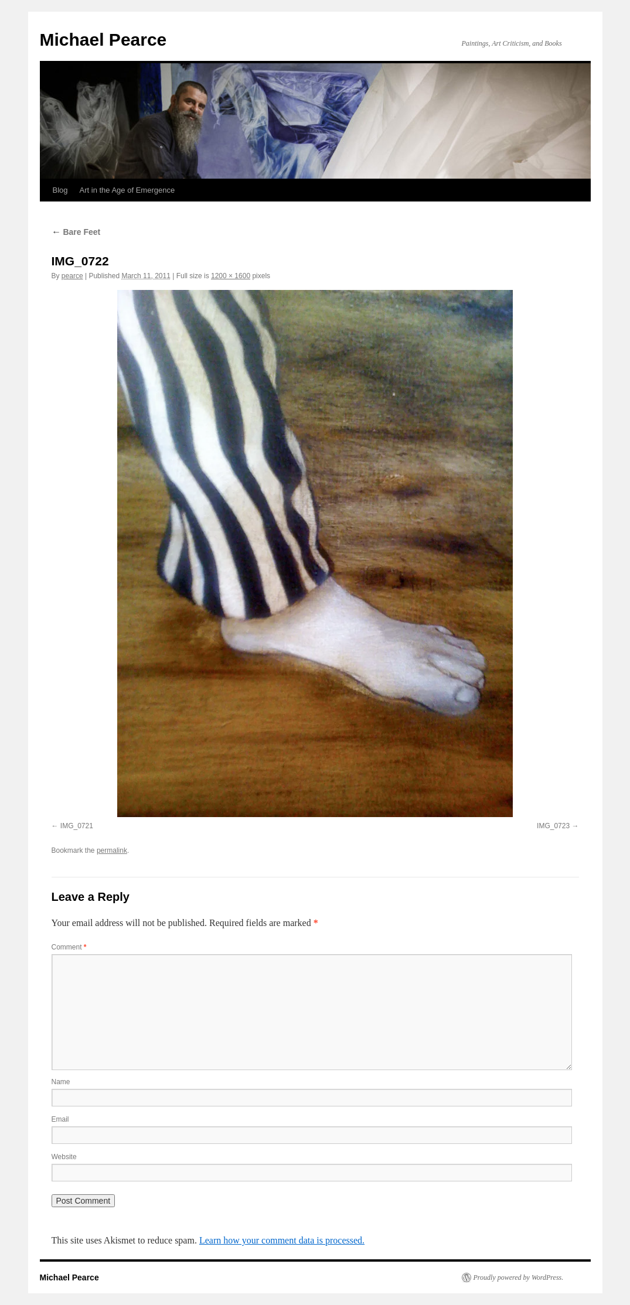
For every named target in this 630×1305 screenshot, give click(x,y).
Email (60, 1119)
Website (64, 1157)
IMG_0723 (553, 826)
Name (61, 1082)
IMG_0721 (76, 826)
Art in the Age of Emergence (127, 190)
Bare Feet (76, 232)
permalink (112, 850)
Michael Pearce (103, 39)
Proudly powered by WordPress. (519, 1277)
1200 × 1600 (230, 276)
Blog (60, 190)
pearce (72, 276)
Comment (69, 947)
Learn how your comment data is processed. (282, 1240)
